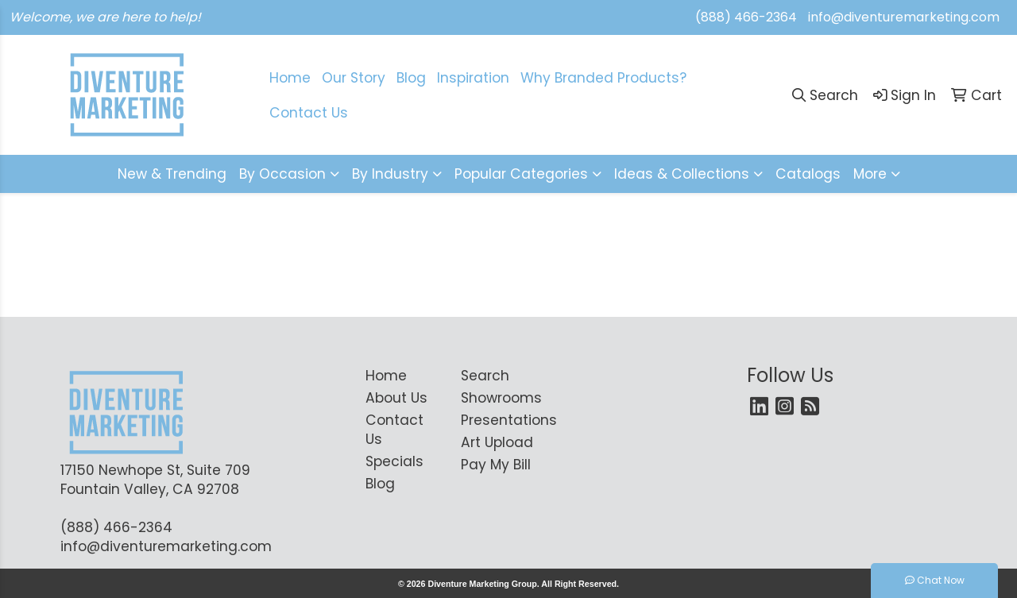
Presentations (499, 420)
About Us (396, 397)
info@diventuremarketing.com (904, 17)
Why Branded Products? (603, 77)
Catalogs (808, 173)
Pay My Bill (496, 464)
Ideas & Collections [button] (681, 173)
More (870, 173)
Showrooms (499, 397)
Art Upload (497, 442)
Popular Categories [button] (521, 173)
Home (386, 375)
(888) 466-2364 (746, 17)
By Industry (390, 173)
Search (485, 375)
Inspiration (473, 77)
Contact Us (394, 430)
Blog (411, 77)
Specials (394, 461)
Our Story (353, 77)
